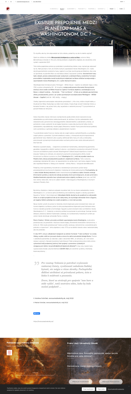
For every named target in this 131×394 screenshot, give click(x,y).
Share (36, 313)
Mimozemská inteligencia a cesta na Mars (65, 57)
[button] (113, 9)
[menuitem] (54, 9)
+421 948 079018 (37, 1)
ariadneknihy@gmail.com (23, 1)
